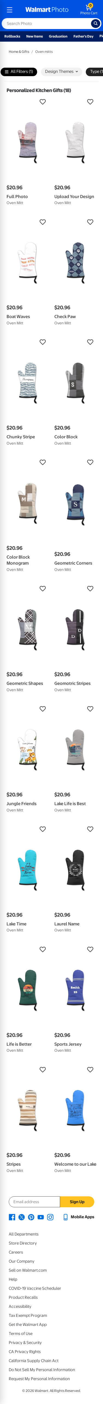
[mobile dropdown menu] (9, 10)
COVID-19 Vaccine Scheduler (35, 1288)
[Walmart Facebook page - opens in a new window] (12, 1216)
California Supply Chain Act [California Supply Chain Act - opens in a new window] (33, 1360)
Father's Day (83, 36)
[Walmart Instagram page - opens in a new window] (50, 1216)
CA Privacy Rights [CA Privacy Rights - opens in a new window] (25, 1351)
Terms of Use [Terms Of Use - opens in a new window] (21, 1333)
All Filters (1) (19, 72)
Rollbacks (12, 36)
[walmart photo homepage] (47, 10)
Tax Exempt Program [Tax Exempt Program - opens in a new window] (28, 1315)
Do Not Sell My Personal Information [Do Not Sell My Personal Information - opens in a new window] (42, 1369)
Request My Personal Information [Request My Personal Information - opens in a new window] (39, 1378)
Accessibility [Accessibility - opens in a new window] (20, 1306)
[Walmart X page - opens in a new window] (21, 1216)
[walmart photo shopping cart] (89, 10)
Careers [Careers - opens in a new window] (16, 1252)
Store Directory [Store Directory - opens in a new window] (23, 1243)
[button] (28, 102)
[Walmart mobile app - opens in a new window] (78, 1216)
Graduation (58, 36)
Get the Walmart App (28, 1324)
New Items (34, 36)
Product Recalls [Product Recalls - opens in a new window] (23, 1297)
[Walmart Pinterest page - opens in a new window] (31, 1216)
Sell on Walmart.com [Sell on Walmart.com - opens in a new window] (28, 1270)
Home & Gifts (19, 52)
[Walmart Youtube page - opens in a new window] (40, 1216)
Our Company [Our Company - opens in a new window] (21, 1261)
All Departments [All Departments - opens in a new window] (24, 1234)
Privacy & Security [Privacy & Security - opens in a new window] (25, 1342)
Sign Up (77, 1201)
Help (13, 1279)
